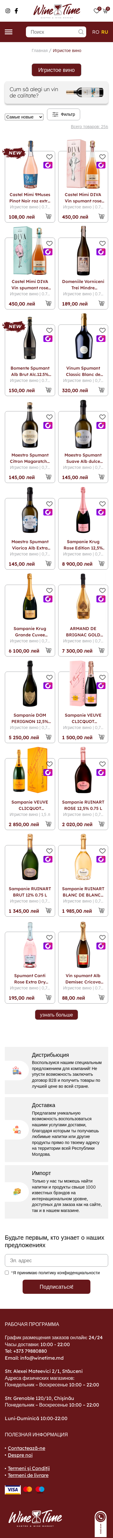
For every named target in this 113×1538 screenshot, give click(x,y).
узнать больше (56, 1015)
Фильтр (63, 114)
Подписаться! (57, 1286)
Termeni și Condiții (29, 1468)
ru (104, 32)
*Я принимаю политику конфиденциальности (55, 1273)
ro (95, 32)
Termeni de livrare (28, 1475)
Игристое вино (67, 50)
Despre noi (20, 1455)
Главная (40, 50)
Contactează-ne (26, 1448)
